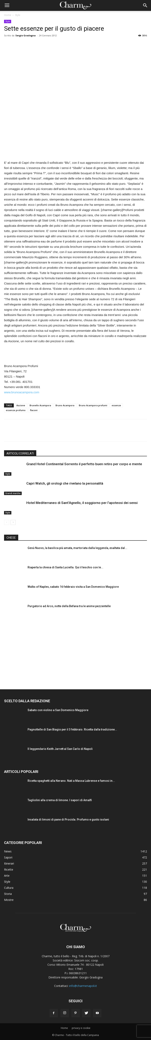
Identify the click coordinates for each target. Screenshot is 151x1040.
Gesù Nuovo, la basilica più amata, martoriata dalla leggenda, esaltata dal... (77, 548)
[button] (145, 5)
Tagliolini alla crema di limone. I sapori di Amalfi (60, 800)
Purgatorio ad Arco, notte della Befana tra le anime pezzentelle (69, 606)
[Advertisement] (75, 354)
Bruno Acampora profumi (93, 405)
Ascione (20, 405)
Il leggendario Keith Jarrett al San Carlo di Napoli (60, 748)
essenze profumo (16, 410)
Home (7, 15)
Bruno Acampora (65, 405)
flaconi (33, 410)
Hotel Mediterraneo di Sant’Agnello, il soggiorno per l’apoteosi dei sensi (82, 503)
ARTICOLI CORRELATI (20, 453)
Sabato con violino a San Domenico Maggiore (58, 710)
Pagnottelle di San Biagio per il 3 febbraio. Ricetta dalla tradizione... (72, 729)
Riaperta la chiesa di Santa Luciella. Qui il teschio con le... (65, 567)
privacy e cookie (81, 1028)
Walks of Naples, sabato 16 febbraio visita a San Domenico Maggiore (73, 586)
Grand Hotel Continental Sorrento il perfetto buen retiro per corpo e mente (84, 464)
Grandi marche (12, 493)
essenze (116, 405)
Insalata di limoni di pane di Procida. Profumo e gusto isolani (68, 819)
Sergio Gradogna (25, 35)
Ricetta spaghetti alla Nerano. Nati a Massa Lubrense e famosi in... (71, 780)
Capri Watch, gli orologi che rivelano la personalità (64, 483)
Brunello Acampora (40, 405)
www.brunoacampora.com (21, 392)
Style (17, 15)
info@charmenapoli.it (83, 986)
